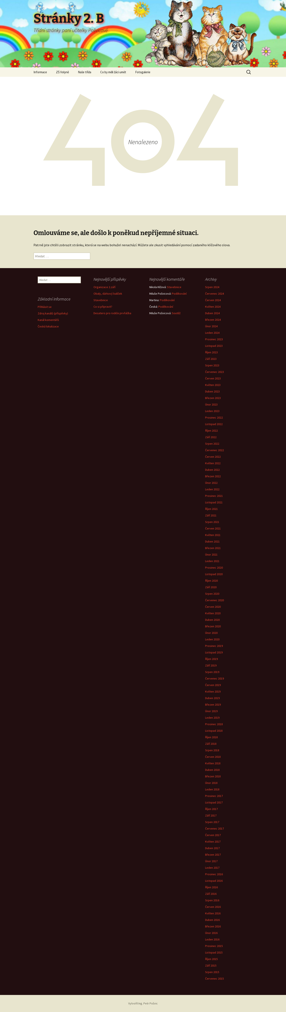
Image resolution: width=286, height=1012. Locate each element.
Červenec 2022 (214, 450)
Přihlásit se (45, 307)
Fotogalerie (142, 72)
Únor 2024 (211, 326)
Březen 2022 (213, 476)
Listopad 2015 (214, 952)
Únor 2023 (211, 404)
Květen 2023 (213, 385)
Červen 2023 (213, 378)
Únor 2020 (211, 633)
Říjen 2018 (211, 737)
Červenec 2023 (214, 372)
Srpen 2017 (212, 822)
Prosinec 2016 (214, 874)
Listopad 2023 (214, 346)
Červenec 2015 (214, 978)
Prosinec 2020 (214, 567)
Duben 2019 (212, 698)
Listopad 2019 (214, 652)
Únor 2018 (211, 783)
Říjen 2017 (211, 809)
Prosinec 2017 (214, 796)
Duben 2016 (212, 920)
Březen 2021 (213, 548)
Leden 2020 (212, 639)
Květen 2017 (213, 841)
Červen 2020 (213, 607)
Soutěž (176, 313)
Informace (40, 72)
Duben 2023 (212, 391)
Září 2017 (211, 815)
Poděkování (179, 293)
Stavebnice (101, 300)
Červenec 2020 (214, 600)
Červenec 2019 (214, 678)
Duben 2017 (212, 848)
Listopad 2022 (214, 424)
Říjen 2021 (211, 509)
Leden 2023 (212, 411)
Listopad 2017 (214, 802)
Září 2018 (211, 744)
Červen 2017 (213, 835)
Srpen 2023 (212, 365)
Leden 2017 (212, 868)
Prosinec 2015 (214, 946)
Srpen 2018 (212, 750)
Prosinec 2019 (214, 646)
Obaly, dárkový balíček (108, 293)
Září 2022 (211, 437)
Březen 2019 (213, 704)
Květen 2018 (213, 763)
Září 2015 (211, 965)
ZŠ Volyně (62, 72)
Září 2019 (211, 665)
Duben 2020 (212, 620)
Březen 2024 (213, 320)
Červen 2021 (213, 528)
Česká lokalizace (48, 326)
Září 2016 (211, 894)
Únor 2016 (211, 933)
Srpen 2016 (212, 900)
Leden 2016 (212, 939)
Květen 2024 (213, 307)
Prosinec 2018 (214, 724)
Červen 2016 (213, 907)
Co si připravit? (103, 307)
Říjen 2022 (211, 430)
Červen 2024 (213, 300)
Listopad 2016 (214, 881)
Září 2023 (211, 359)
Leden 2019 (212, 717)
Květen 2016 (213, 913)
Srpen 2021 (212, 522)
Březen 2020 (213, 626)
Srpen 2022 (212, 443)
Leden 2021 (212, 561)
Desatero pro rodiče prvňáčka (112, 313)
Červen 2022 (213, 457)
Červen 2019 (213, 685)
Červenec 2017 (214, 828)
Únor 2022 (211, 483)
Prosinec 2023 (214, 339)
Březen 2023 (213, 398)
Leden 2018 (212, 789)
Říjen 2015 (211, 959)
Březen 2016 (213, 926)
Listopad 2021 (214, 502)
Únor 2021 (211, 554)
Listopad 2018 (214, 731)
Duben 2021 (212, 541)
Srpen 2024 (212, 287)
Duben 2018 (212, 770)
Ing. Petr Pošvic (148, 1003)
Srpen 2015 (212, 972)
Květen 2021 (213, 535)
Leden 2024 (212, 333)
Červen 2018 (213, 757)
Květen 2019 (213, 691)
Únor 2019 (211, 711)
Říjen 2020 (211, 580)
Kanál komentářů (48, 320)
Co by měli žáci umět (113, 72)
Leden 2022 (212, 489)
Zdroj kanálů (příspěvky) (53, 313)
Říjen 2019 (211, 659)
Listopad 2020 (214, 574)
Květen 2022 (213, 463)
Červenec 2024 (214, 293)
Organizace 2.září (104, 287)
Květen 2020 (213, 613)
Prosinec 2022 (214, 417)
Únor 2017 (211, 861)
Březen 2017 (213, 854)
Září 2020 (211, 587)
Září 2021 (211, 515)
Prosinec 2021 (214, 496)
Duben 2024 (212, 313)
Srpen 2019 (212, 672)
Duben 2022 (212, 470)
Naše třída (84, 72)
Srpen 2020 (212, 594)
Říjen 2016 (211, 887)
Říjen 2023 (211, 352)
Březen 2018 (213, 776)
